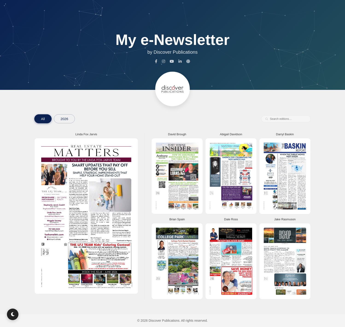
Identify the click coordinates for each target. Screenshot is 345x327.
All (43, 119)
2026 (64, 119)
